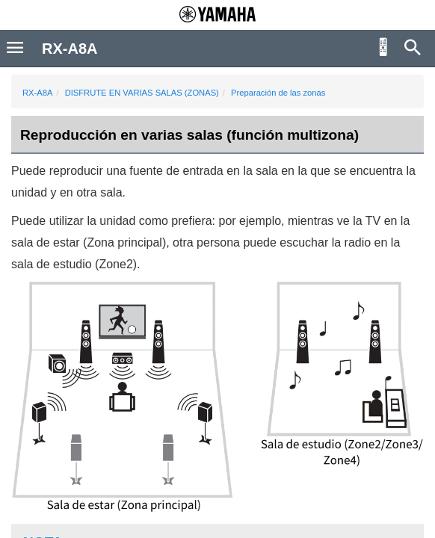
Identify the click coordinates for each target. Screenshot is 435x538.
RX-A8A (37, 92)
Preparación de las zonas (278, 92)
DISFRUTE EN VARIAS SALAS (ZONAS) (142, 92)
